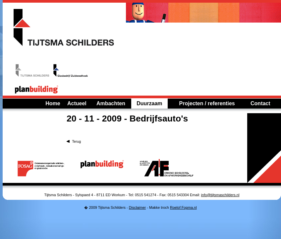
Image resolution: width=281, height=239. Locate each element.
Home (52, 103)
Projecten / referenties (207, 103)
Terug (76, 141)
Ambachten (110, 103)
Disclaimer (137, 207)
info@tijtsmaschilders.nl (220, 195)
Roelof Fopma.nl (183, 207)
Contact (260, 103)
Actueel (76, 103)
